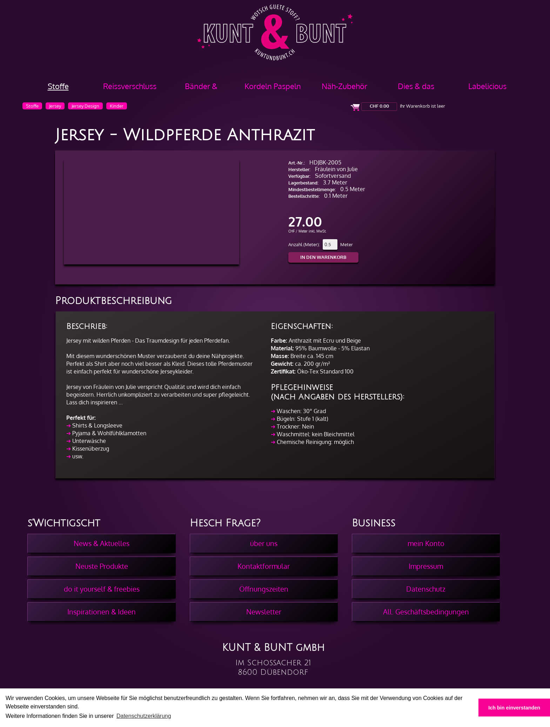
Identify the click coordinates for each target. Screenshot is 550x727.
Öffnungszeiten (263, 588)
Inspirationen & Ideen (101, 611)
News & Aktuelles (101, 543)
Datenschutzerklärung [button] (143, 716)
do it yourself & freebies (102, 588)
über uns (263, 543)
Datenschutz (425, 588)
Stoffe (58, 86)
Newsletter (263, 611)
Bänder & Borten (201, 88)
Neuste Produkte (101, 566)
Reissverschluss (129, 86)
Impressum (426, 566)
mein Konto (426, 543)
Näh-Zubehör (344, 86)
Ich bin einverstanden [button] (514, 708)
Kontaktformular (263, 566)
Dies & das (416, 86)
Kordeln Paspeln (272, 86)
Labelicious (487, 86)
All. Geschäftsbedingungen (426, 611)
